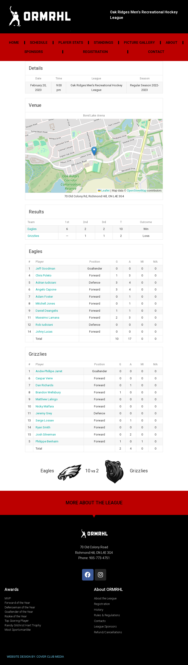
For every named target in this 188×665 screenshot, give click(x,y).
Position (94, 261)
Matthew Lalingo (47, 399)
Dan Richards (44, 385)
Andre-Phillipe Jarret (49, 371)
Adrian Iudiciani (46, 282)
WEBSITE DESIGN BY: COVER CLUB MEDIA (35, 656)
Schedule (39, 43)
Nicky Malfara (45, 406)
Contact (156, 52)
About (171, 43)
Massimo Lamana (47, 317)
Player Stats (70, 43)
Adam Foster (44, 296)
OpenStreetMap (136, 190)
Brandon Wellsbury (48, 392)
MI (142, 261)
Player (40, 261)
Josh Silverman (46, 434)
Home (14, 43)
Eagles (32, 229)
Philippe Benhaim (47, 441)
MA (155, 261)
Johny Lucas (44, 331)
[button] (94, 151)
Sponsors (33, 52)
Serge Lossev (45, 420)
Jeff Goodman (45, 268)
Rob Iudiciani (44, 324)
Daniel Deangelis (47, 310)
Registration (95, 52)
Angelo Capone (46, 289)
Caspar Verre (44, 378)
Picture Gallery (139, 43)
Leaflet (104, 190)
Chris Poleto (43, 275)
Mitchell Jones (45, 303)
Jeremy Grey (44, 413)
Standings (103, 43)
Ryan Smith (43, 427)
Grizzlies (33, 236)
